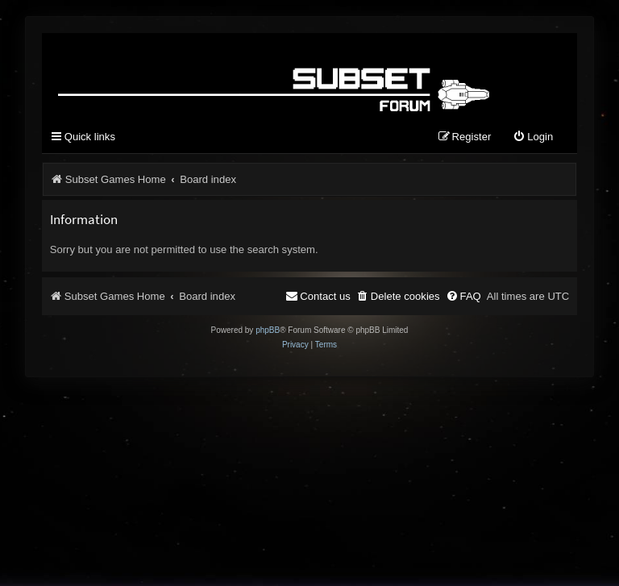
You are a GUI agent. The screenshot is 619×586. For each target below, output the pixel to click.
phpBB (267, 330)
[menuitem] (533, 137)
